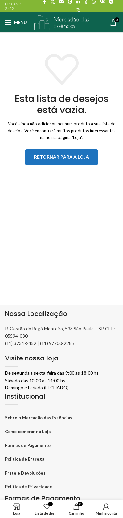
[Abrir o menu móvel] (16, 22)
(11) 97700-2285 (57, 343)
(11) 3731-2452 (20, 343)
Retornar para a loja (61, 157)
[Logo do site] (62, 21)
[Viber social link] (78, 10)
